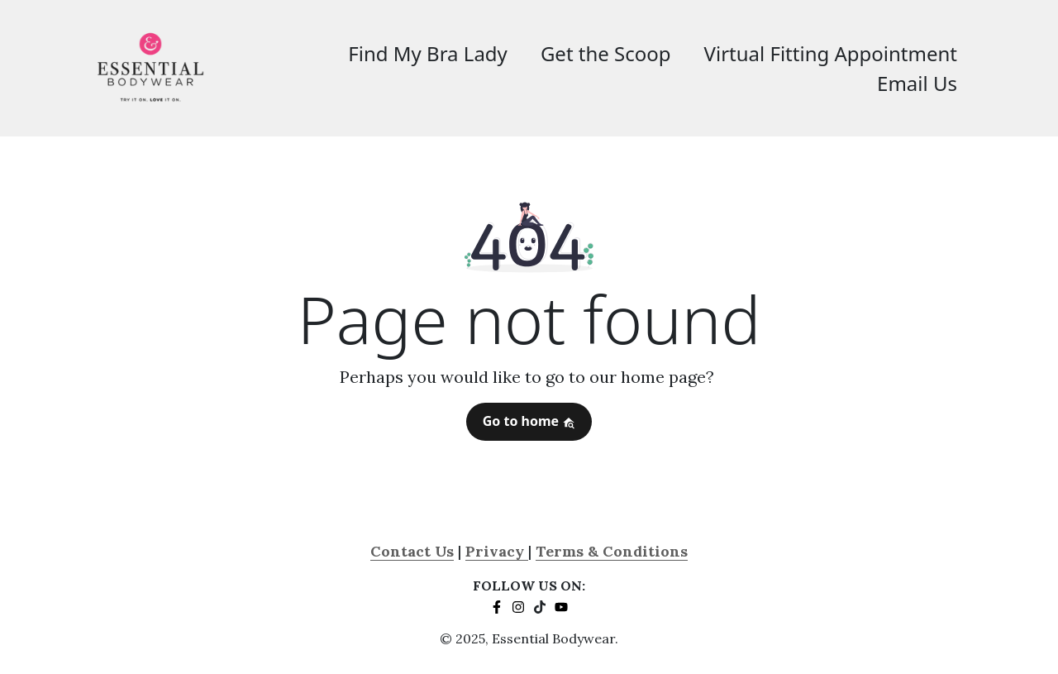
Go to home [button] (529, 421)
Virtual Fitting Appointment (830, 53)
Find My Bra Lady (428, 53)
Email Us (917, 83)
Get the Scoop (606, 53)
